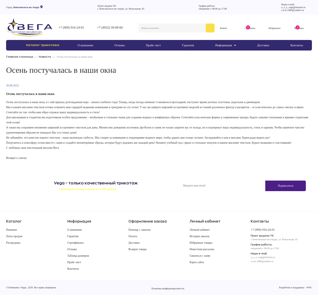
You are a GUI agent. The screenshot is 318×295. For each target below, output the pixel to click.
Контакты (73, 268)
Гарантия (72, 236)
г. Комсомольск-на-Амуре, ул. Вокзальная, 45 (120, 8)
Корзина (299, 28)
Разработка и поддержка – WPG (295, 287)
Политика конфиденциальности (167, 288)
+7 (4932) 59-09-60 (110, 27)
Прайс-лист (74, 262)
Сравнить (250, 28)
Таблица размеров (78, 255)
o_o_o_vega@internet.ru (293, 7)
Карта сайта (197, 262)
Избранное (275, 28)
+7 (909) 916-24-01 (71, 27)
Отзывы (72, 249)
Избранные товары (201, 242)
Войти (223, 28)
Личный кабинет (200, 229)
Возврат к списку (16, 157)
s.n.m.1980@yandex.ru (292, 10)
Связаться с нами (200, 255)
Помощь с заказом (139, 229)
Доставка (134, 242)
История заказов (199, 236)
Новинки (11, 229)
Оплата (132, 236)
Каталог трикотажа (42, 45)
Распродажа (13, 242)
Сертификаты (75, 242)
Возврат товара (137, 249)
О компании (74, 229)
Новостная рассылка (202, 249)
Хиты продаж (14, 236)
